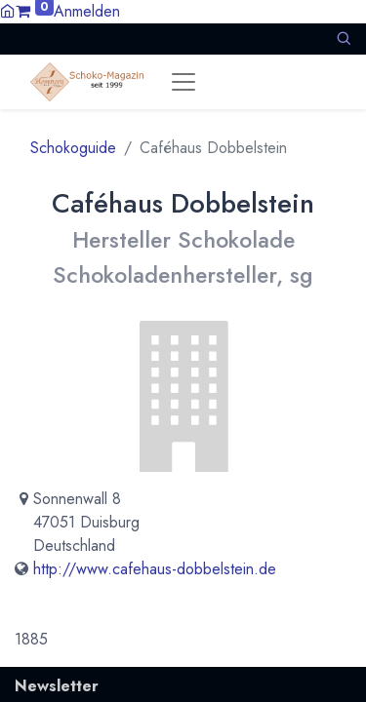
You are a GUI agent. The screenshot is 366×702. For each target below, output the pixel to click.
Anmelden (87, 11)
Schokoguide (73, 147)
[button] (343, 38)
